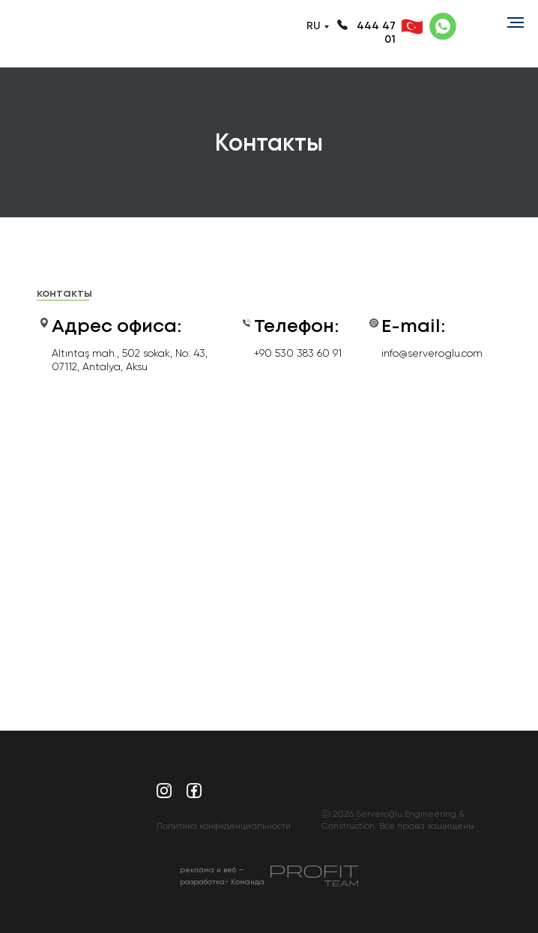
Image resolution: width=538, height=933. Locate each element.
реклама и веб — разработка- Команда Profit (222, 882)
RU (313, 25)
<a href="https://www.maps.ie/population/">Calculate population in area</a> (269, 535)
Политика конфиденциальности (224, 826)
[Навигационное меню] (515, 22)
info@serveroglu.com (432, 353)
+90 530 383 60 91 (298, 353)
